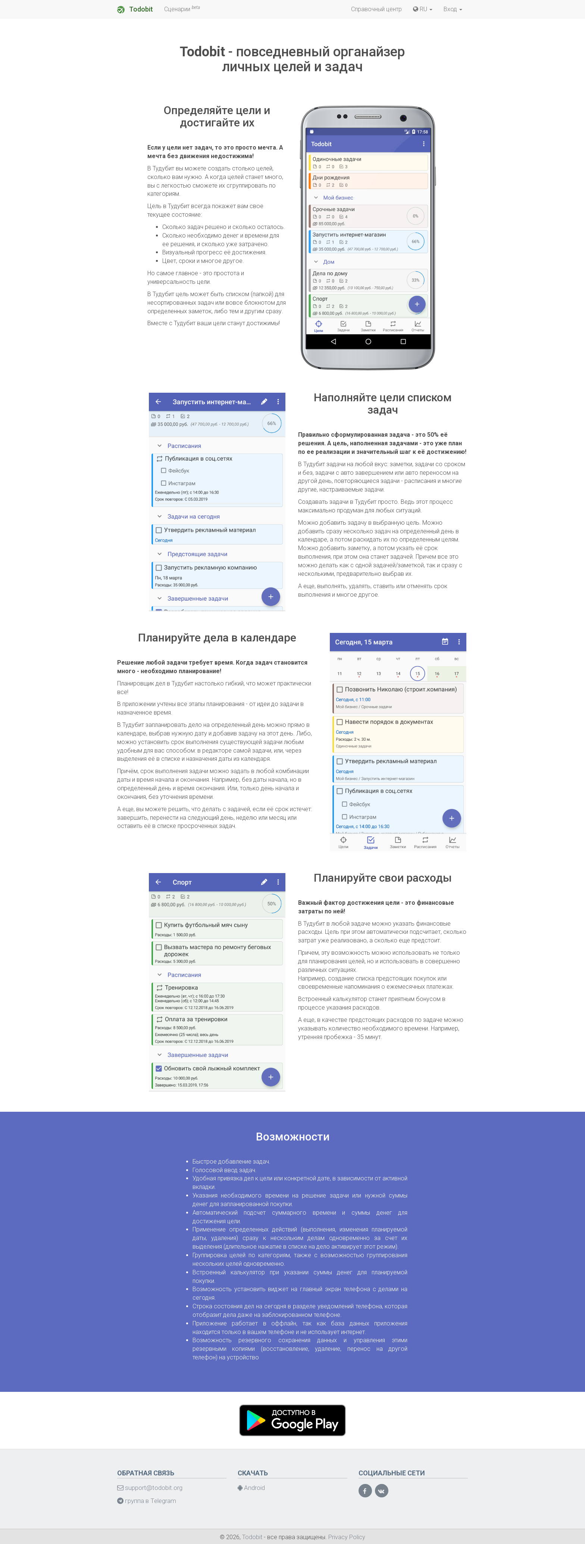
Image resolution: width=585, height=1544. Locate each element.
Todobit (135, 9)
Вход (453, 9)
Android (251, 1487)
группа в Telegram (146, 1500)
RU (422, 9)
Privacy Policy (346, 1537)
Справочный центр (376, 9)
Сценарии (182, 9)
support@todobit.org (149, 1487)
